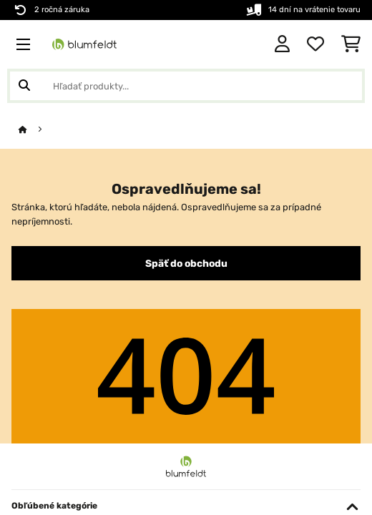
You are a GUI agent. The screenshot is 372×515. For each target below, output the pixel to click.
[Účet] (282, 44)
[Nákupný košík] (351, 44)
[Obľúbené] (315, 44)
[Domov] (36, 129)
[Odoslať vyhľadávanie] (24, 85)
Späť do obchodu (186, 263)
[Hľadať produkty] (186, 86)
